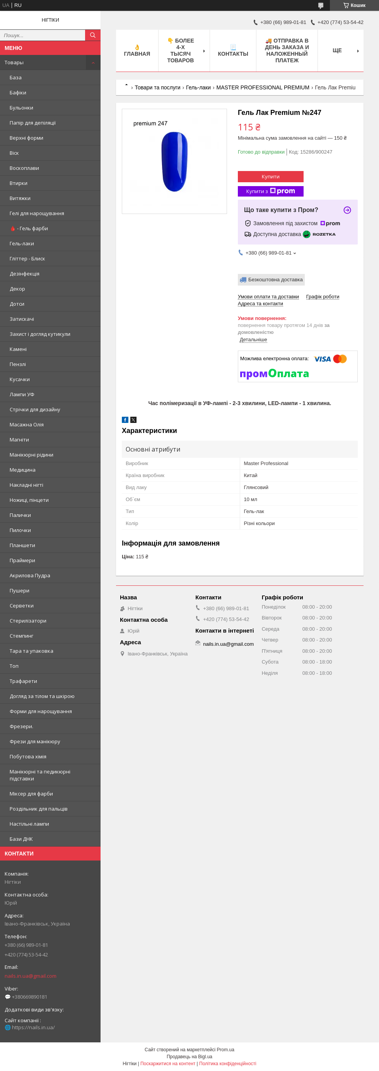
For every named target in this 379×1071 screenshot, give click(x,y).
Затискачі (22, 318)
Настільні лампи (29, 823)
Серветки (22, 605)
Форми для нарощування (41, 711)
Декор (17, 288)
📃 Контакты (233, 50)
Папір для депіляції (33, 122)
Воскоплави (24, 167)
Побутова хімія (28, 756)
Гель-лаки (22, 243)
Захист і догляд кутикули (40, 333)
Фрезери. (21, 726)
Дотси (17, 303)
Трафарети (23, 681)
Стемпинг (21, 635)
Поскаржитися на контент (167, 1063)
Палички (20, 515)
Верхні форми (26, 137)
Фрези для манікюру (35, 741)
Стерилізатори (28, 620)
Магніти (19, 439)
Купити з (270, 191)
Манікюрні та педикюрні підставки (40, 775)
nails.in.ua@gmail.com (30, 975)
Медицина (23, 469)
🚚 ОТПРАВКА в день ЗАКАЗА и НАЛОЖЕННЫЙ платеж (287, 50)
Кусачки (20, 379)
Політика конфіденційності (227, 1063)
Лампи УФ (22, 394)
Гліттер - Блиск (27, 258)
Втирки (18, 183)
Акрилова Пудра (30, 575)
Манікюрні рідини (31, 454)
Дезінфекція (24, 273)
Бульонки (21, 107)
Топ (14, 665)
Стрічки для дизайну (35, 409)
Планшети (22, 545)
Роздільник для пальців (39, 808)
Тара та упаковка (31, 650)
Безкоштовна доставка (275, 279)
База (16, 77)
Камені (18, 349)
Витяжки (20, 198)
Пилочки (20, 530)
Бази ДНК (21, 838)
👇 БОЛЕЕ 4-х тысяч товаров (180, 50)
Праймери (22, 560)
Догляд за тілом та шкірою (42, 696)
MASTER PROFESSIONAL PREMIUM (263, 87)
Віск (14, 152)
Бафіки (18, 92)
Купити (271, 176)
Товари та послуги (157, 87)
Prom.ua (225, 1049)
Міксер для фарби (31, 793)
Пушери (19, 590)
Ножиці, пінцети (29, 499)
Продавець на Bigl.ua (189, 1056)
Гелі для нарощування (37, 213)
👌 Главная (137, 50)
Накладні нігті (26, 484)
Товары (14, 62)
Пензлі (18, 364)
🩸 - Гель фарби (29, 228)
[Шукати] (93, 35)
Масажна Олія (27, 424)
